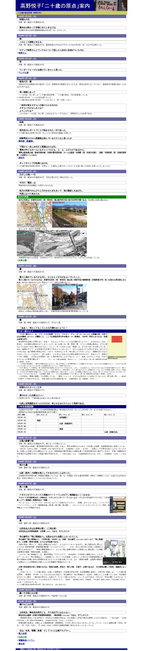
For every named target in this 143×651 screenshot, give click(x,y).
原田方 (22, 158)
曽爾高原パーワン (27, 640)
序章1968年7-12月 (41, 649)
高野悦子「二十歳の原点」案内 (28, 649)
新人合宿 (23, 633)
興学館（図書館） (27, 141)
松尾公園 (23, 260)
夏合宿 (22, 644)
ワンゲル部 (24, 73)
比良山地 (23, 637)
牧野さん (23, 53)
